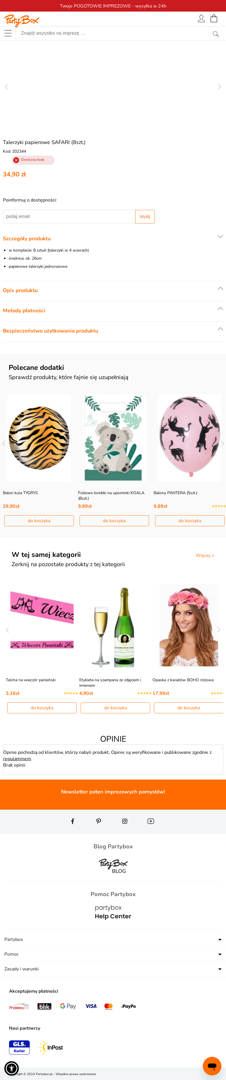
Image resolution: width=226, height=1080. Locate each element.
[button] (11, 1068)
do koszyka (39, 521)
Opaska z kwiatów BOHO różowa (183, 680)
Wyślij (145, 216)
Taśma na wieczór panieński (31, 680)
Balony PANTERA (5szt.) (175, 493)
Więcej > (205, 555)
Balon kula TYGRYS (20, 493)
